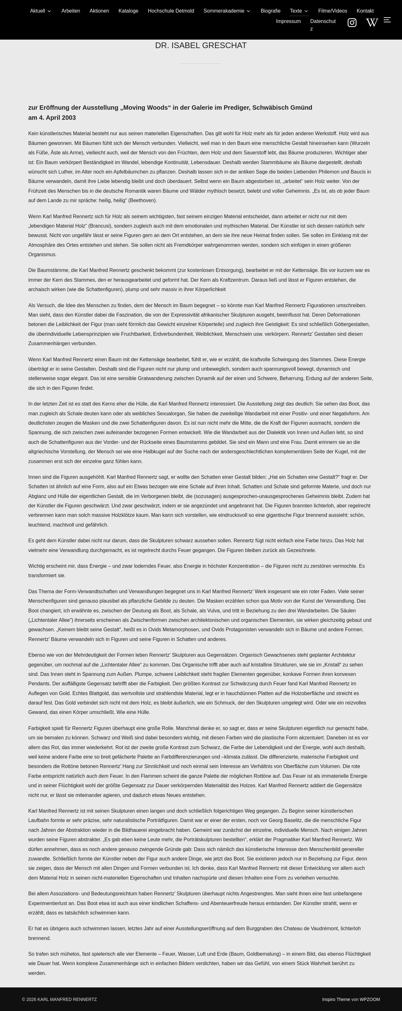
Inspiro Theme (336, 999)
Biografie (270, 11)
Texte (299, 11)
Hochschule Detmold (171, 11)
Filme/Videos (332, 11)
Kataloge (129, 11)
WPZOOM (370, 999)
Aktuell (41, 11)
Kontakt (365, 11)
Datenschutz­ (323, 25)
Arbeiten (71, 11)
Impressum (288, 21)
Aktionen (99, 11)
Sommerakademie (227, 11)
